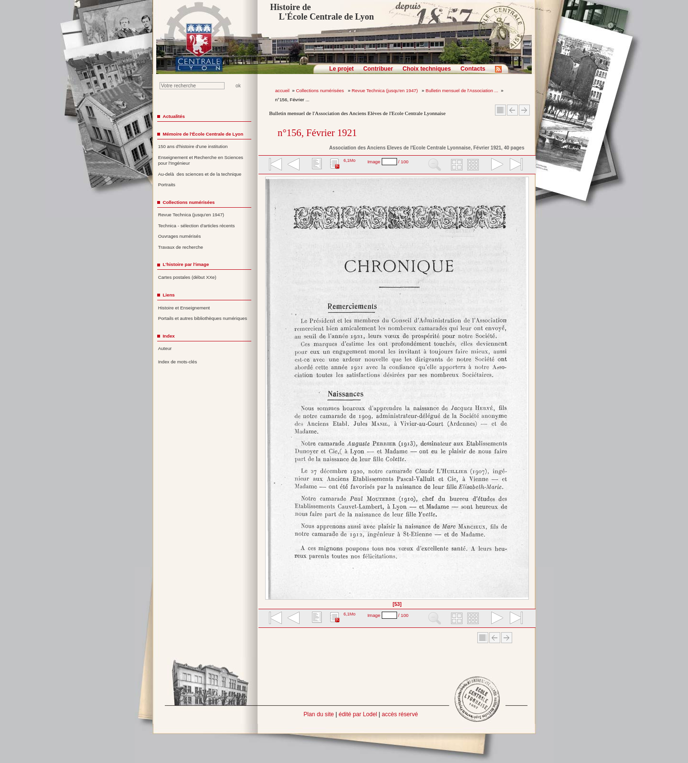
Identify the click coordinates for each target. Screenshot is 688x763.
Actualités (173, 116)
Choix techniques (426, 68)
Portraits (166, 184)
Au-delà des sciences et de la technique (200, 174)
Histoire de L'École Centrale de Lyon (322, 11)
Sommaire (500, 110)
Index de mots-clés (177, 361)
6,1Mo (349, 160)
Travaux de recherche (180, 247)
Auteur (165, 348)
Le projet (341, 68)
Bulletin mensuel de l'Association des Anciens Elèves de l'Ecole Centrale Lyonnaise (357, 113)
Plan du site (318, 714)
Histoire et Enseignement (184, 307)
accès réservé (400, 714)
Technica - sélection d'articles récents (196, 225)
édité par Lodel (358, 714)
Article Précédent (512, 110)
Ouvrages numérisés (179, 236)
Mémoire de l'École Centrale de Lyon (202, 134)
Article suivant (524, 110)
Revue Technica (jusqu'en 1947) (385, 90)
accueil (282, 90)
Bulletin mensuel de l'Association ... (462, 90)
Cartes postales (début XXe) (187, 277)
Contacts (473, 68)
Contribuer (378, 68)
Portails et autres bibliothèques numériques (202, 318)
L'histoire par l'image (185, 264)
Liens (168, 294)
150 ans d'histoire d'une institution (193, 146)
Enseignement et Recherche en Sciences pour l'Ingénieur (200, 160)
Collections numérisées (320, 90)
